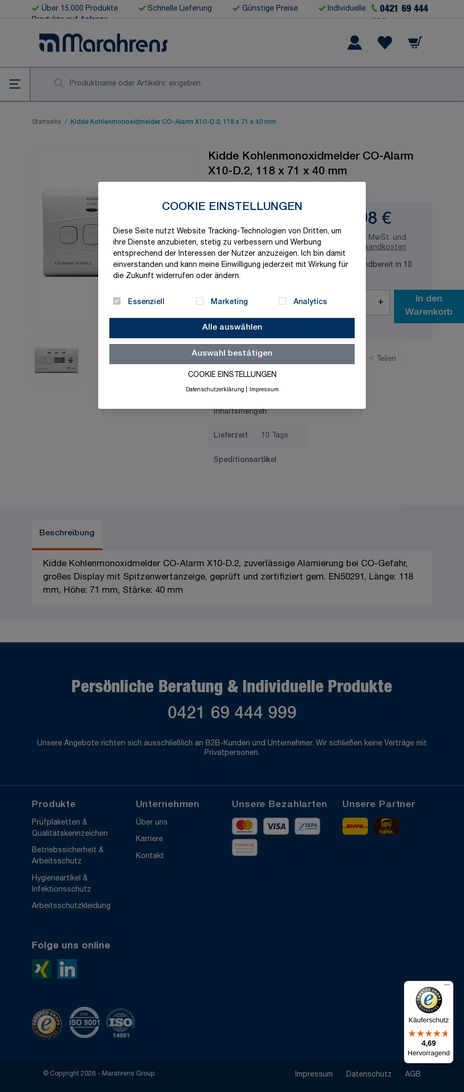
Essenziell (146, 302)
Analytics (310, 302)
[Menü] (447, 987)
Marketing (229, 302)
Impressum (264, 390)
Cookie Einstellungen (232, 375)
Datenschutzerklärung (215, 390)
